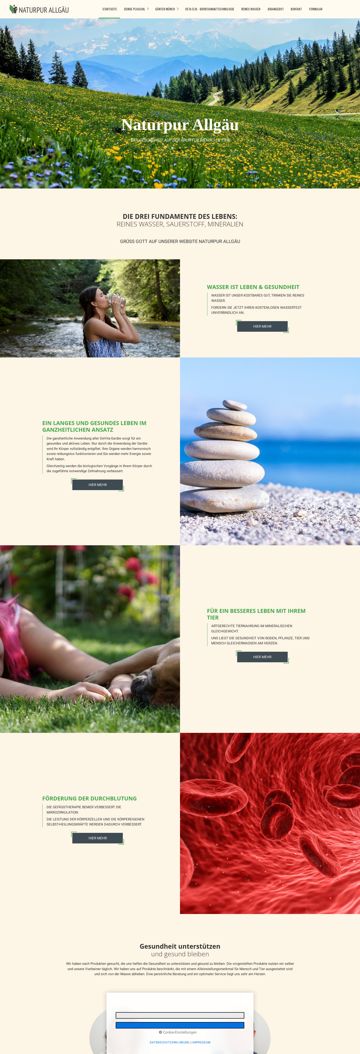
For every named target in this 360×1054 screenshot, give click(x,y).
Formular (315, 8)
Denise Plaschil (134, 8)
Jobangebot (275, 8)
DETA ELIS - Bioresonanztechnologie (209, 8)
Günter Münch (165, 8)
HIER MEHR (262, 326)
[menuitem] (109, 9)
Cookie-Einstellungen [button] (178, 1032)
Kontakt (296, 8)
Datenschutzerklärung (170, 1042)
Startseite (109, 8)
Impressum (201, 1042)
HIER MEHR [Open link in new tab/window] (262, 657)
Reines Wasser (250, 8)
